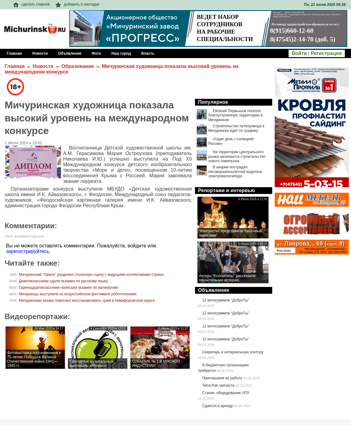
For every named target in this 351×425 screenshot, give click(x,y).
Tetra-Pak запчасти (218, 385)
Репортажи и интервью (226, 190)
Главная (15, 66)
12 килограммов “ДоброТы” (225, 300)
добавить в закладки (77, 4)
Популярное (213, 102)
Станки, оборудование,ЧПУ (225, 393)
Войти (299, 53)
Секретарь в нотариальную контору (232, 352)
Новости (43, 66)
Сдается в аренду (217, 406)
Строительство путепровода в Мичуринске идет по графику (236, 128)
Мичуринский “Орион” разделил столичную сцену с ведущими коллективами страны (91, 274)
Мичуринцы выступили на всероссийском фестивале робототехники (78, 294)
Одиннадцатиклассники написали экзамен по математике (68, 287)
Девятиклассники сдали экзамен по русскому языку (63, 281)
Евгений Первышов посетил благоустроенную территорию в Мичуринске (235, 115)
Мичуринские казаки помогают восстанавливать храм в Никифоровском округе (87, 300)
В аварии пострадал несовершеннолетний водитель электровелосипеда (235, 171)
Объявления (213, 290)
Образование (77, 66)
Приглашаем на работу (222, 378)
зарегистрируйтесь (27, 251)
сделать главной (31, 4)
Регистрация (326, 53)
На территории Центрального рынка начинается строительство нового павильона (236, 156)
